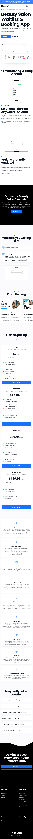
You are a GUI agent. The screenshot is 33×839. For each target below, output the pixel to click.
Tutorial (3, 797)
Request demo (16, 36)
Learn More (16, 216)
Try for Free (16, 211)
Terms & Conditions (6, 823)
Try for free (16, 766)
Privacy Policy (4, 820)
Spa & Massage (22, 808)
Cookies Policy (4, 825)
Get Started (16, 382)
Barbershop (21, 797)
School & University (23, 795)
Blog (20, 820)
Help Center (21, 825)
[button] (16, 91)
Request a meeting (16, 771)
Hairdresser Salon (23, 801)
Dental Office (22, 799)
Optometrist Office (23, 806)
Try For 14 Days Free (16, 424)
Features (3, 795)
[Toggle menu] (30, 6)
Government (22, 793)
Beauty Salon (22, 810)
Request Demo (4, 793)
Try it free (6, 36)
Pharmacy (21, 803)
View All (20, 812)
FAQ (19, 823)
